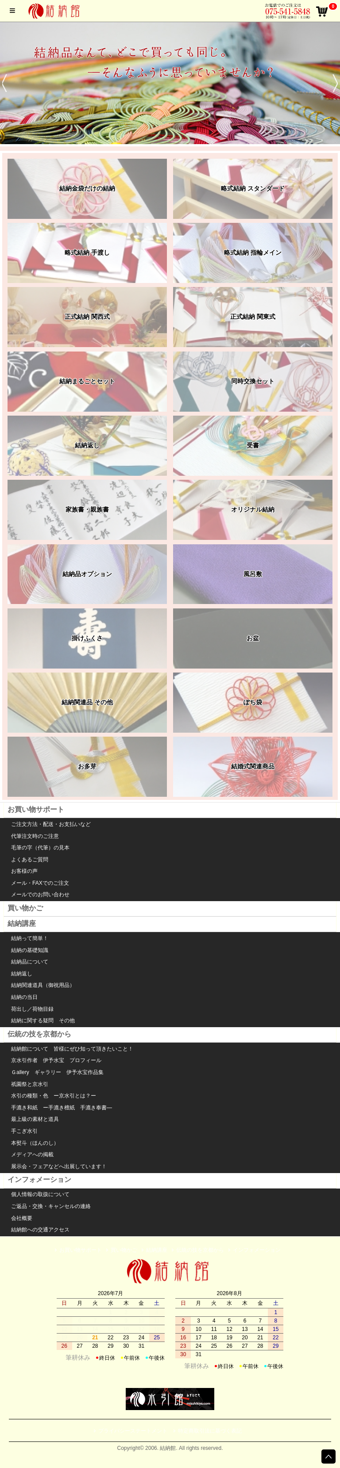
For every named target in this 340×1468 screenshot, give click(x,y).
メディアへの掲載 (32, 1154)
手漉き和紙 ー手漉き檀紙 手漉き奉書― (61, 1108)
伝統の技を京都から (39, 1034)
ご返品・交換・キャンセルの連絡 (51, 1206)
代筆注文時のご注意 (35, 836)
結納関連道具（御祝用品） (43, 985)
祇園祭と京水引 (29, 1084)
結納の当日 (24, 997)
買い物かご (25, 908)
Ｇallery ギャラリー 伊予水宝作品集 (57, 1072)
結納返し (21, 974)
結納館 (55, 11)
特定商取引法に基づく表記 (210, 1431)
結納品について (29, 962)
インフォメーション (39, 1179)
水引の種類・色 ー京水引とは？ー (53, 1096)
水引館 (170, 1271)
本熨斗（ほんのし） (35, 1143)
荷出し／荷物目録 (32, 1009)
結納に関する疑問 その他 (43, 1020)
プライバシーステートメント (132, 1431)
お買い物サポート (36, 809)
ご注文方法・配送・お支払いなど (51, 824)
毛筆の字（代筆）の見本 (40, 848)
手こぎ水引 (24, 1131)
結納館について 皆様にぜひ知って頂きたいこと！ (72, 1049)
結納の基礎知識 (29, 950)
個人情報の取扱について (40, 1194)
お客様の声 (24, 871)
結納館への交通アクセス (40, 1230)
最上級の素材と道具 (35, 1119)
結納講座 (22, 923)
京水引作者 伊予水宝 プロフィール (56, 1060)
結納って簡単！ (29, 938)
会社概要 (21, 1218)
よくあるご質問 (29, 859)
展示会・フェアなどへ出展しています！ (59, 1166)
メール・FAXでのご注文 (40, 883)
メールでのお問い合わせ (40, 894)
